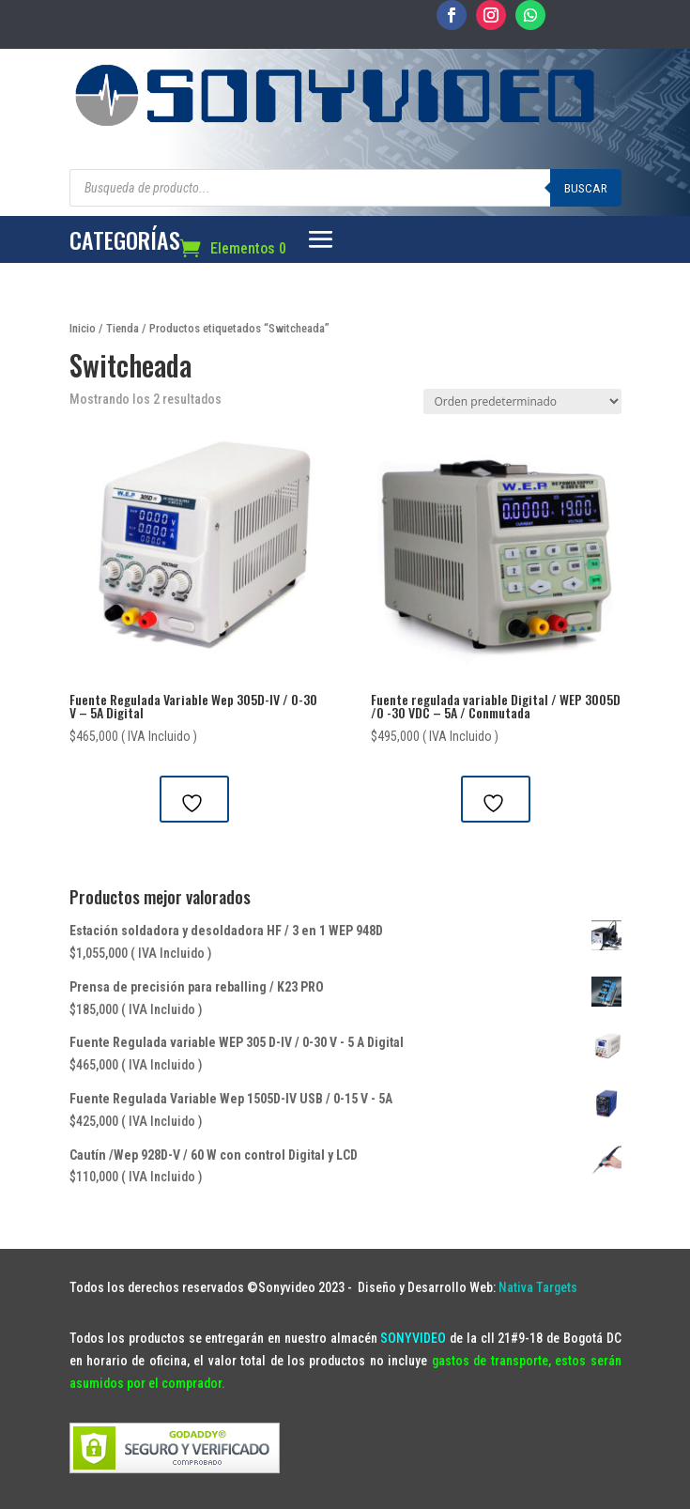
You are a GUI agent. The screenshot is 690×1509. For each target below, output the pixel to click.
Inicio (82, 328)
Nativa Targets (537, 1287)
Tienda (122, 328)
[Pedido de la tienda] (522, 401)
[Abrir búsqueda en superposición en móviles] (345, 188)
